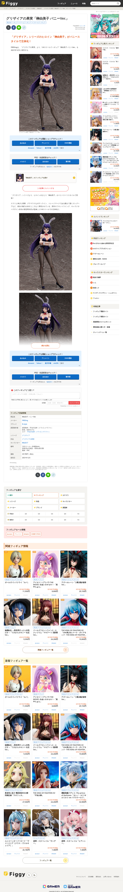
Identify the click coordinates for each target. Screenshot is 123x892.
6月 (65, 514)
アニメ (13, 579)
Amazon (31, 148)
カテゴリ (64, 495)
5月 (52, 514)
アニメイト (45, 143)
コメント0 (82, 25)
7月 (78, 514)
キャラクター (66, 501)
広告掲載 (90, 877)
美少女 (7, 579)
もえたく (50, 166)
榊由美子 (39, 8)
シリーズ (11, 501)
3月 (26, 514)
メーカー (11, 507)
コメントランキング (100, 216)
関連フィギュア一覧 (45, 650)
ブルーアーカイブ (99, 264)
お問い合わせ (107, 877)
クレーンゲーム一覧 (100, 332)
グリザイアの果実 (30, 8)
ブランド (38, 507)
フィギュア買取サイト (100, 317)
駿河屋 (68, 161)
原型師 (63, 507)
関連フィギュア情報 (16, 546)
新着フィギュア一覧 (16, 660)
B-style (24, 424)
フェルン (96, 298)
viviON (55, 148)
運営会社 (98, 877)
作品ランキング (98, 238)
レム (94, 283)
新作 (10, 495)
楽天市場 (48, 148)
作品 (36, 501)
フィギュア (61, 3)
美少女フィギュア (12, 22)
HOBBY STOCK (35, 534)
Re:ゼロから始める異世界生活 (103, 243)
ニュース (74, 3)
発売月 (10, 520)
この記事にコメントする (45, 188)
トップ (5, 8)
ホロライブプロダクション (102, 248)
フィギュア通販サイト (100, 311)
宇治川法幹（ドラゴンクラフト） (38, 432)
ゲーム (69, 579)
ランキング (39, 495)
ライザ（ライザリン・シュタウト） (105, 293)
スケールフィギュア (39, 22)
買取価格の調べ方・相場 (101, 327)
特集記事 (95, 306)
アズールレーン (98, 254)
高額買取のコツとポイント (102, 322)
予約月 (10, 514)
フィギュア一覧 (45, 860)
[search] (118, 3)
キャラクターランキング (101, 272)
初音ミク (96, 288)
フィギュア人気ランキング (102, 43)
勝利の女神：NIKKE (100, 259)
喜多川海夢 (97, 277)
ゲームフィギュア (25, 22)
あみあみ (23, 143)
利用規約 (116, 877)
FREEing (25, 420)
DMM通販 (68, 143)
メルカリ (23, 161)
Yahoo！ (40, 148)
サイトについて (81, 877)
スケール (19, 579)
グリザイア (20, 8)
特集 (84, 3)
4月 (39, 514)
